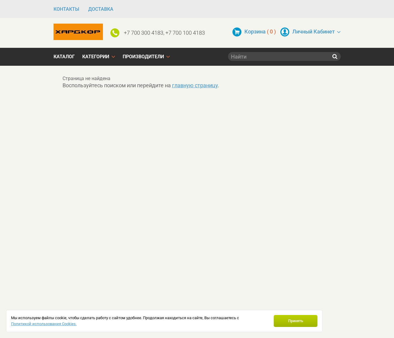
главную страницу (195, 85)
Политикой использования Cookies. (44, 324)
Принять (295, 321)
